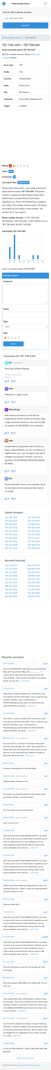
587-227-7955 (34, 579)
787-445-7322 (11, 541)
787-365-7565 (34, 527)
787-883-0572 (34, 524)
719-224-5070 (11, 579)
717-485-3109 (8, 855)
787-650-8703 (11, 538)
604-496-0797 (8, 993)
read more (26, 681)
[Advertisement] (25, 136)
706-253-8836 (11, 575)
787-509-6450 (11, 534)
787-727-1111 (11, 548)
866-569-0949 (8, 776)
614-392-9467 (34, 572)
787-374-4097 (34, 520)
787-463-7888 (11, 531)
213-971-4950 (11, 582)
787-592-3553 (11, 520)
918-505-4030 (8, 1043)
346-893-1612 (11, 589)
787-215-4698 (11, 545)
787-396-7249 (11, 517)
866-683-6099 (8, 978)
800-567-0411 (8, 763)
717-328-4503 (8, 937)
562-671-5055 (11, 593)
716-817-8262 (8, 817)
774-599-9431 (34, 589)
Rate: (5, 333)
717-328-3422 (8, 912)
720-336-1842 (34, 593)
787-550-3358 (34, 517)
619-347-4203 (11, 569)
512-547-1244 (8, 962)
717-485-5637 (8, 830)
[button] (25, 25)
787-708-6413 (34, 548)
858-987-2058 (34, 569)
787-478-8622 (11, 524)
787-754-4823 (34, 534)
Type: (5, 321)
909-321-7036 (8, 899)
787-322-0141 (34, 531)
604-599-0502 (34, 596)
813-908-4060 (8, 880)
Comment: (8, 281)
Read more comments (25, 1058)
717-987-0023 (8, 713)
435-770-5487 (34, 582)
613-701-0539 (8, 1018)
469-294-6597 (11, 565)
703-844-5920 (34, 575)
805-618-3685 (11, 596)
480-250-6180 (11, 586)
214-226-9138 (8, 789)
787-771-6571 (34, 538)
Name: (6, 309)
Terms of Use (35, 1065)
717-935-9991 (8, 688)
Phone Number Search (21, 4)
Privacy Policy (25, 1065)
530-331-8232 (8, 663)
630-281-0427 (34, 586)
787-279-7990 (11, 527)
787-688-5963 (34, 545)
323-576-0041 (11, 572)
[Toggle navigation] (45, 3)
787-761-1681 (34, 541)
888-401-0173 (34, 565)
